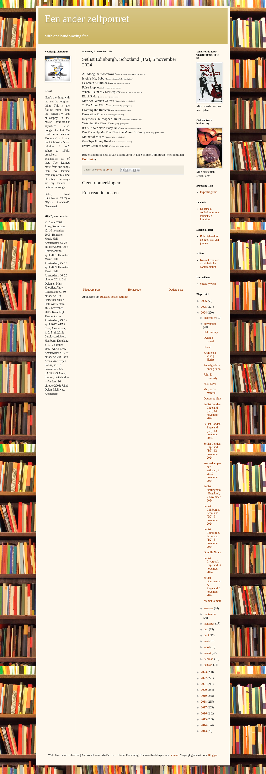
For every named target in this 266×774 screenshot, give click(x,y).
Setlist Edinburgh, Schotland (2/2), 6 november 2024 (212, 515)
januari (208, 664)
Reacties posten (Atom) (114, 296)
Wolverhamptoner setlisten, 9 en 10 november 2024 (212, 472)
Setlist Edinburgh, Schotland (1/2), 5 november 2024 (212, 538)
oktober (209, 608)
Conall (207, 347)
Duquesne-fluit (212, 398)
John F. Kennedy (210, 376)
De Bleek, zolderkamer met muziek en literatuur (210, 214)
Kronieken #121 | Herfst (210, 356)
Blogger (212, 755)
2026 (204, 300)
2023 (204, 672)
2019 (204, 695)
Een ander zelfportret (87, 18)
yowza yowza (208, 283)
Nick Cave (210, 383)
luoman (174, 755)
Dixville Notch (212, 552)
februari (209, 659)
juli (206, 629)
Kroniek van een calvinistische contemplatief (209, 264)
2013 (204, 731)
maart (208, 653)
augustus (209, 623)
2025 (204, 306)
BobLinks (88, 159)
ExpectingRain (208, 192)
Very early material (210, 391)
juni (206, 635)
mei (206, 641)
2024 (204, 312)
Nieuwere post (91, 289)
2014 (204, 725)
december (210, 317)
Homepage (134, 289)
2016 (204, 713)
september (210, 614)
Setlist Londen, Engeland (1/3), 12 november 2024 (212, 450)
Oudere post (176, 289)
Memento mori (212, 600)
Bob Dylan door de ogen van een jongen (209, 240)
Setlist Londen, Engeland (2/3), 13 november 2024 (212, 430)
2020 (204, 689)
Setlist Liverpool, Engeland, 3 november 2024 (212, 565)
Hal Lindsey (211, 332)
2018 (204, 701)
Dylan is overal (209, 339)
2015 (204, 719)
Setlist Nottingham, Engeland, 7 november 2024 (212, 493)
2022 (204, 678)
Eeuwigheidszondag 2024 (212, 367)
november (210, 323)
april (207, 647)
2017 (204, 707)
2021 (204, 684)
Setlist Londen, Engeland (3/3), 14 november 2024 (212, 411)
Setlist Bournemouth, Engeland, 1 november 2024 (212, 586)
